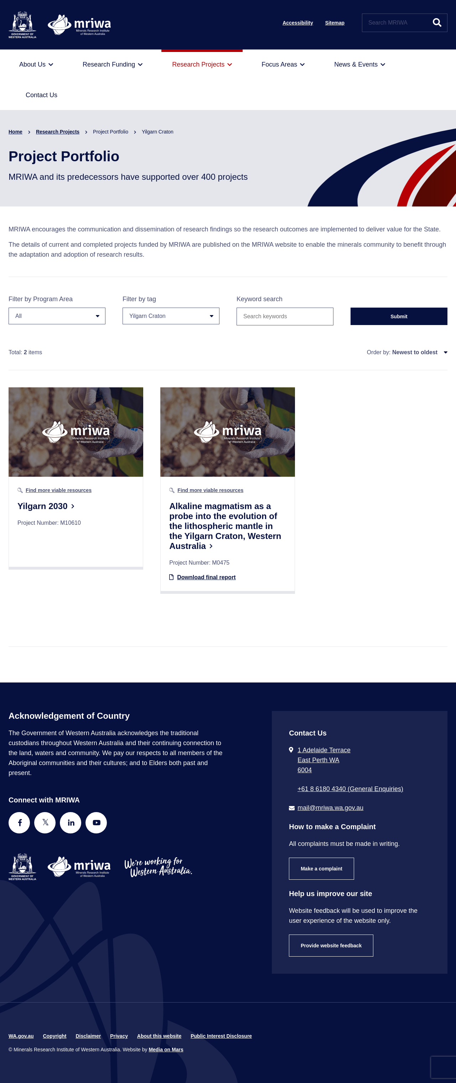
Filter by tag (171, 309)
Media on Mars (166, 1049)
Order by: (379, 352)
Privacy (119, 1036)
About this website (159, 1036)
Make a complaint (321, 869)
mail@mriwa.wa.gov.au (330, 807)
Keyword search (260, 299)
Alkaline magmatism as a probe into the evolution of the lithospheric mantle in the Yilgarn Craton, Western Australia (225, 526)
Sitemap (334, 23)
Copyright (54, 1036)
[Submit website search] (437, 23)
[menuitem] (36, 64)
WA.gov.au (21, 1036)
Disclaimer (88, 1036)
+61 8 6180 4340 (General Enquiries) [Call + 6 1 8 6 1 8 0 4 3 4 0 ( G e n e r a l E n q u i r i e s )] (350, 788)
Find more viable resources (59, 490)
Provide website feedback (331, 945)
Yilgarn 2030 (42, 506)
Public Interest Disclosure (221, 1036)
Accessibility (298, 23)
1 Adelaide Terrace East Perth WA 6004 (324, 760)
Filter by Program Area (57, 309)
